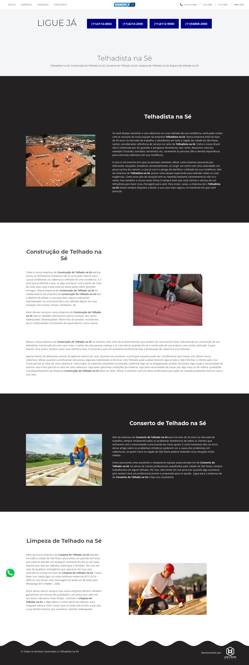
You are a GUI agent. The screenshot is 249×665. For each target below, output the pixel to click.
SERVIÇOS (43, 4)
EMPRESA (26, 4)
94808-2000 (239, 4)
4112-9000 (222, 4)
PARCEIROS (60, 4)
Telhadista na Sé (69, 651)
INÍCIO (11, 4)
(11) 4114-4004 (190, 4)
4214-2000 (207, 4)
